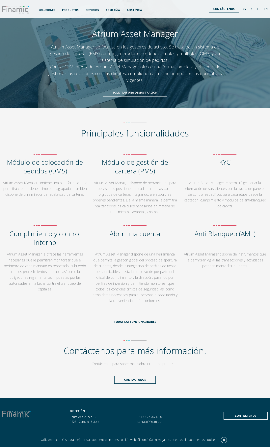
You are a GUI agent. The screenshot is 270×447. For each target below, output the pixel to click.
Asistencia (134, 10)
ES (244, 9)
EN (266, 9)
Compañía (113, 10)
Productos (70, 10)
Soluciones (47, 10)
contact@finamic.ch (149, 422)
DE (251, 9)
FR (258, 9)
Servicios (92, 10)
